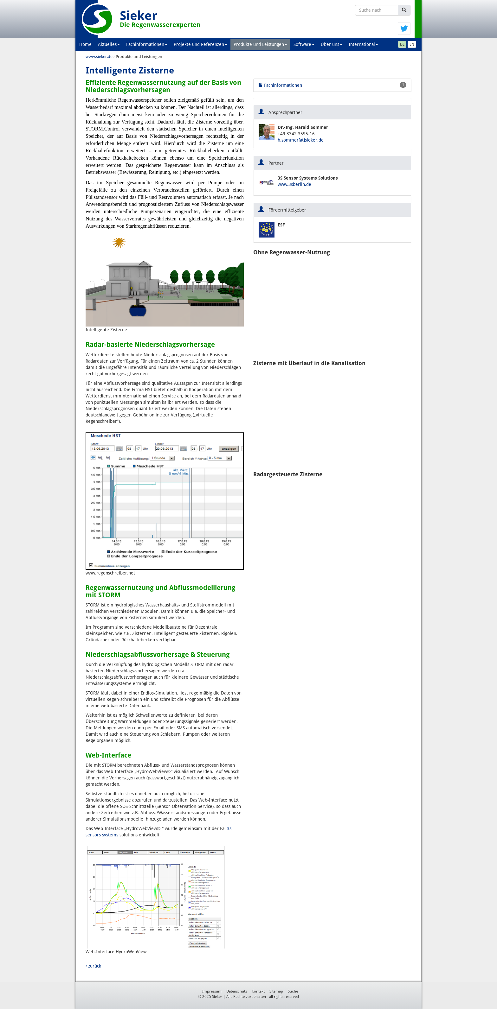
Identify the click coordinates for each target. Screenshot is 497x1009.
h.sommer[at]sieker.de (301, 140)
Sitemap (276, 991)
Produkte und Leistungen (260, 44)
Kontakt (258, 991)
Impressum (212, 991)
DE (402, 44)
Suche (293, 991)
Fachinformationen (146, 44)
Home (85, 44)
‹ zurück (93, 965)
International (363, 44)
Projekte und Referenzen (200, 44)
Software (304, 44)
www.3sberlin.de (294, 184)
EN (412, 44)
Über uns (331, 44)
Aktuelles (109, 44)
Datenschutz (236, 991)
